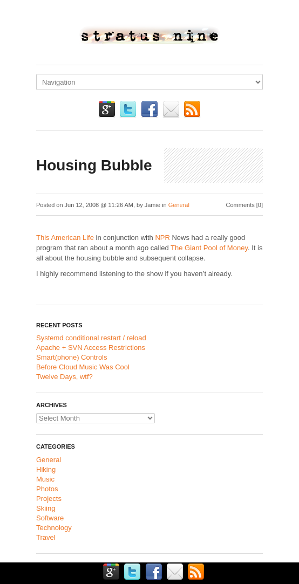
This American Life (65, 237)
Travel (46, 537)
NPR (162, 237)
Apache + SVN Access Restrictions (90, 347)
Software (50, 518)
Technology (54, 528)
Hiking (46, 469)
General (178, 205)
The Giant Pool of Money (209, 248)
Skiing (45, 508)
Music (45, 479)
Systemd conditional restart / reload (91, 338)
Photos (47, 489)
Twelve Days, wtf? (64, 377)
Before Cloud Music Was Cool (83, 367)
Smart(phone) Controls (71, 357)
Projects (49, 498)
